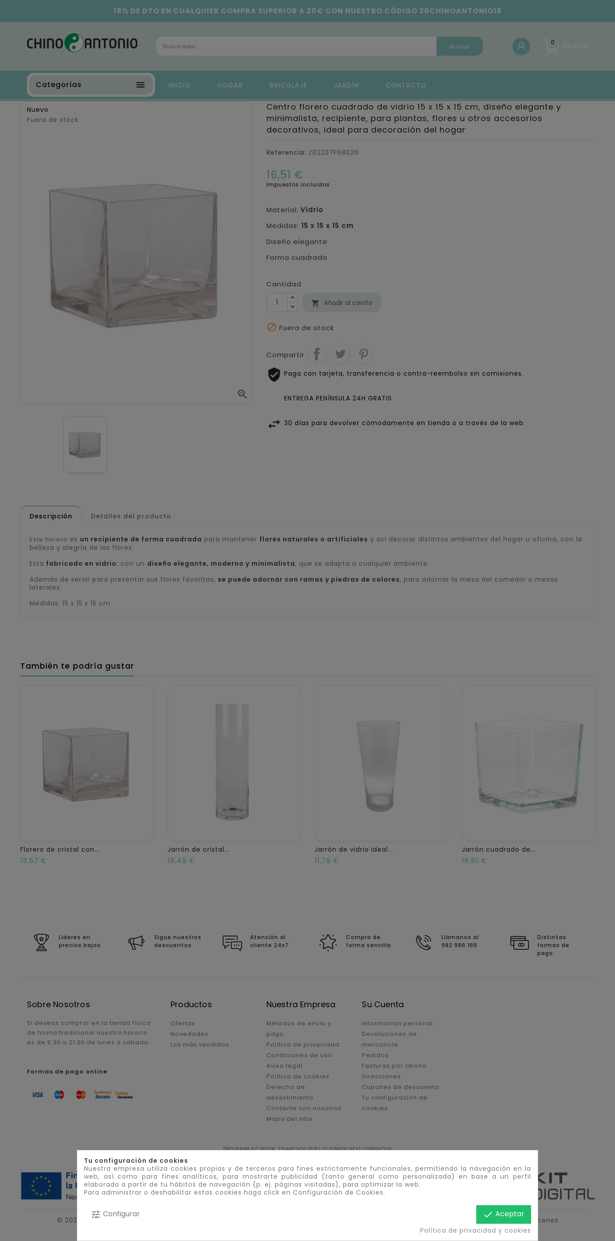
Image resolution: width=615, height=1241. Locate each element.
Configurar (115, 1214)
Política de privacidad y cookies (475, 1230)
